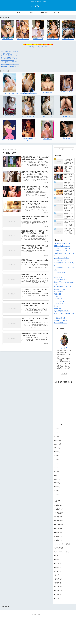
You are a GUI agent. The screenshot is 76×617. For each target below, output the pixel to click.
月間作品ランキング (53, 39)
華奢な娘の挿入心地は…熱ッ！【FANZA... (9, 53)
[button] (73, 149)
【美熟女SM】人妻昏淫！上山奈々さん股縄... (10, 55)
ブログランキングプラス (61, 258)
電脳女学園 (66, 116)
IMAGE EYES (47, 92)
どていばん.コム (47, 139)
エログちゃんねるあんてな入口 (38, 47)
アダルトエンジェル (60, 260)
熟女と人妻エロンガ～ (28, 116)
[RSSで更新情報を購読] (66, 374)
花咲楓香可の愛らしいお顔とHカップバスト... (10, 64)
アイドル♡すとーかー (60, 323)
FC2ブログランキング (60, 251)
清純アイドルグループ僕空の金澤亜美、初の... (10, 51)
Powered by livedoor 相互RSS (10, 66)
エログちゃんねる (59, 303)
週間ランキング (38, 39)
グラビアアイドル (7, 39)
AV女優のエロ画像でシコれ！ (63, 243)
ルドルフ (64, 348)
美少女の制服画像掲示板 (61, 311)
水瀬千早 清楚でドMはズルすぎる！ (8, 57)
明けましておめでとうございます (7, 60)
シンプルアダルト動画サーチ (9, 93)
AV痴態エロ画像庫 (59, 318)
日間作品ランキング (23, 39)
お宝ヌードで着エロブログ (9, 140)
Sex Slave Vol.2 (4, 62)
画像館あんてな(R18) (60, 320)
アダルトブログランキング (62, 248)
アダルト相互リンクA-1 (61, 279)
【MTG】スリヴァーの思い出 (7, 54)
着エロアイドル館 (66, 92)
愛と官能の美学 (9, 116)
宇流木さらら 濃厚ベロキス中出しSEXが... (9, 58)
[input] (64, 149)
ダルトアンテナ (47, 116)
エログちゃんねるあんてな (28, 93)
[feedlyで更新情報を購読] (64, 374)
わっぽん (56, 306)
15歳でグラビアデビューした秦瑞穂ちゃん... (9, 61)
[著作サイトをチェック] (62, 374)
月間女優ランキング (68, 39)
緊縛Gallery (66, 138)
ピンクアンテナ (58, 299)
